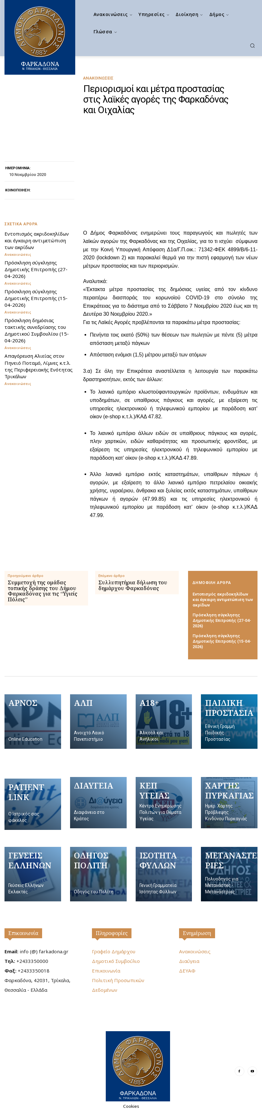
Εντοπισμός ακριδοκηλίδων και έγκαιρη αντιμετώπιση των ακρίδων (36, 240)
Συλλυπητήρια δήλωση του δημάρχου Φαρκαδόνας (132, 585)
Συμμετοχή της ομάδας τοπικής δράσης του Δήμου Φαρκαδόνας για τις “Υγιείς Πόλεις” (42, 591)
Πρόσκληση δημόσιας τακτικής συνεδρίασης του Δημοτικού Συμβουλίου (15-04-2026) (36, 330)
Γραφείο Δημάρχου (113, 951)
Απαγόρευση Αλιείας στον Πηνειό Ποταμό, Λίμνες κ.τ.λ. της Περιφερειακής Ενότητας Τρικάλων (38, 365)
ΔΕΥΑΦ (187, 970)
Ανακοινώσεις (98, 78)
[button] (252, 45)
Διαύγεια (189, 960)
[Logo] (138, 1065)
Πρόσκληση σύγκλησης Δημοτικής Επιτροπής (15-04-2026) (36, 298)
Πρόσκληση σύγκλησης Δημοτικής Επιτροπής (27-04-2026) (36, 269)
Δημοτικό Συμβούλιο (116, 960)
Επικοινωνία (23, 932)
